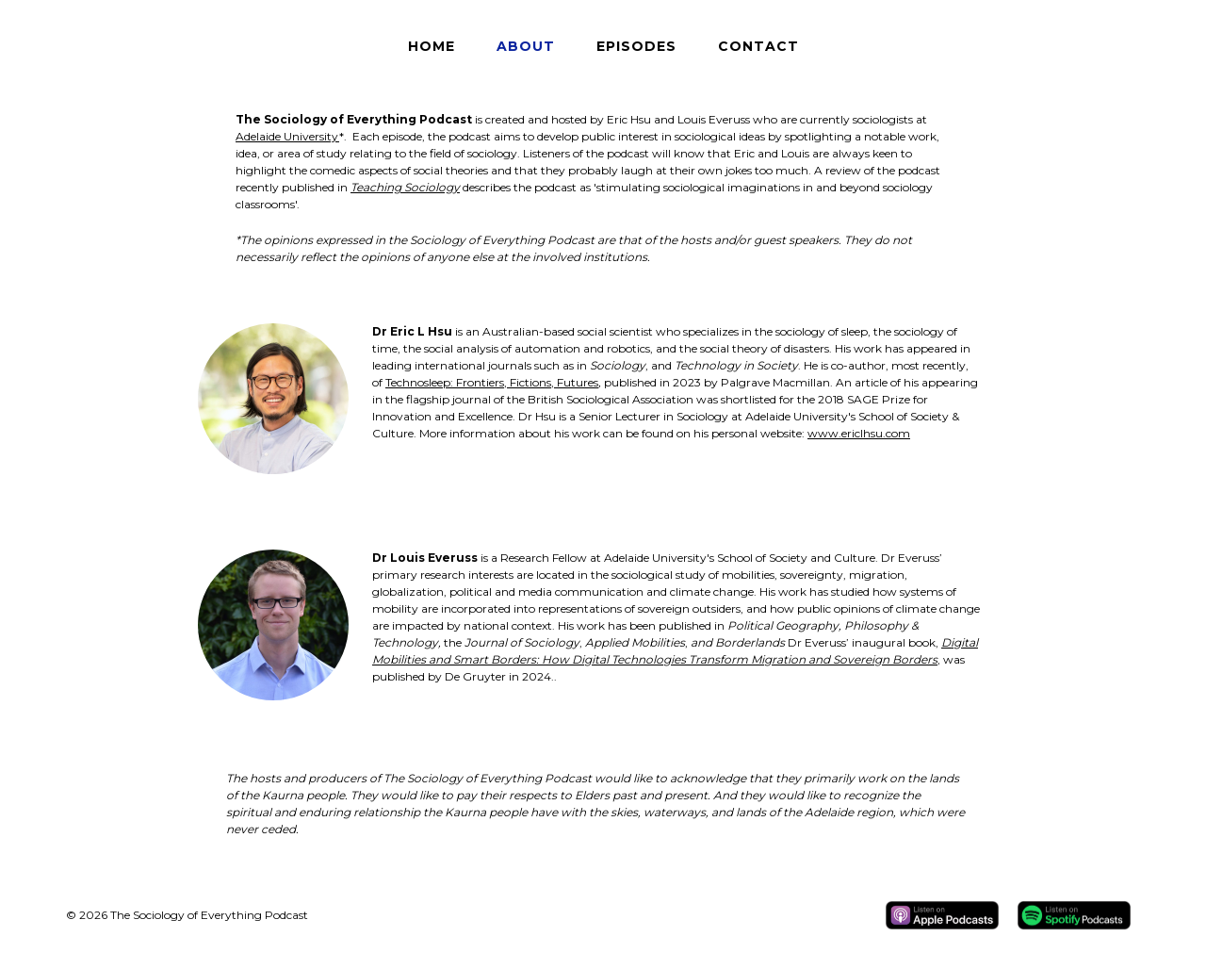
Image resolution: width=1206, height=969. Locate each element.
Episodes (636, 46)
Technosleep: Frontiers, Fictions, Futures (491, 382)
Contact (758, 46)
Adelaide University (287, 136)
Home (431, 46)
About (526, 46)
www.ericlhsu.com (858, 433)
